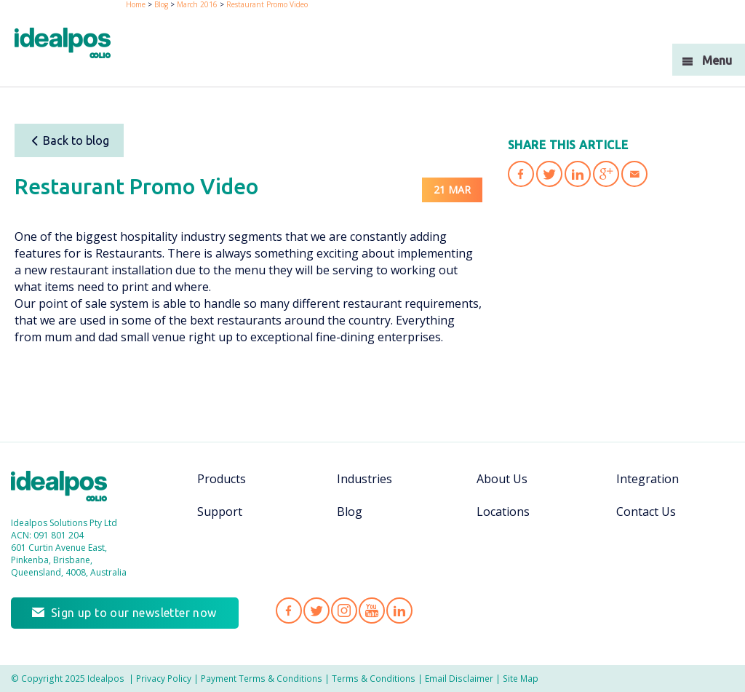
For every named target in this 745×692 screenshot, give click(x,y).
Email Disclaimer (459, 678)
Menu (717, 60)
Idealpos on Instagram (344, 610)
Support (219, 512)
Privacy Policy (163, 678)
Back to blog (69, 140)
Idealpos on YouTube (372, 610)
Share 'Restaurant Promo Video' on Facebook (521, 174)
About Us (502, 479)
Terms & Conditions (373, 678)
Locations (503, 512)
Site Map (520, 678)
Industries (364, 479)
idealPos (70, 45)
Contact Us (646, 512)
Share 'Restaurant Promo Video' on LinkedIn (578, 174)
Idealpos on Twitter (316, 610)
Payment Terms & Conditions (261, 678)
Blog (349, 512)
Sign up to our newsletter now (134, 612)
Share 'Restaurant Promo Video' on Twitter (549, 174)
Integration (647, 479)
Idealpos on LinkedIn (399, 610)
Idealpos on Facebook (289, 610)
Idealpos (66, 488)
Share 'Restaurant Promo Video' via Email (634, 174)
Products (221, 479)
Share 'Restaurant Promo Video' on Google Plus (606, 174)
